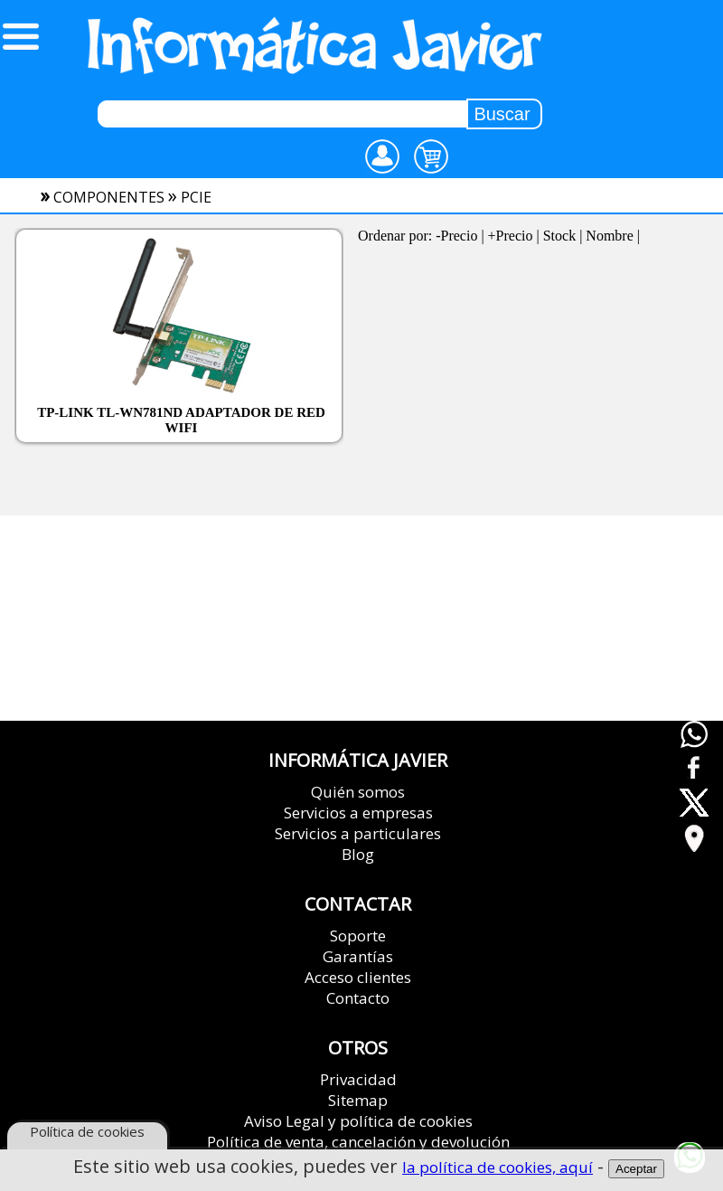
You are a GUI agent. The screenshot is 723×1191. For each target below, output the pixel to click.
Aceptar (636, 1170)
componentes (108, 197)
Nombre (609, 235)
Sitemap (358, 1100)
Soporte (358, 935)
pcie (196, 197)
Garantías (358, 956)
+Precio (510, 235)
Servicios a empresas (358, 812)
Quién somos (358, 791)
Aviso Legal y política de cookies (358, 1121)
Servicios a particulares (358, 833)
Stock (559, 235)
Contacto (358, 998)
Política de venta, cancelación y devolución (358, 1141)
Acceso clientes (358, 977)
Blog (358, 854)
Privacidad (358, 1079)
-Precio (456, 235)
